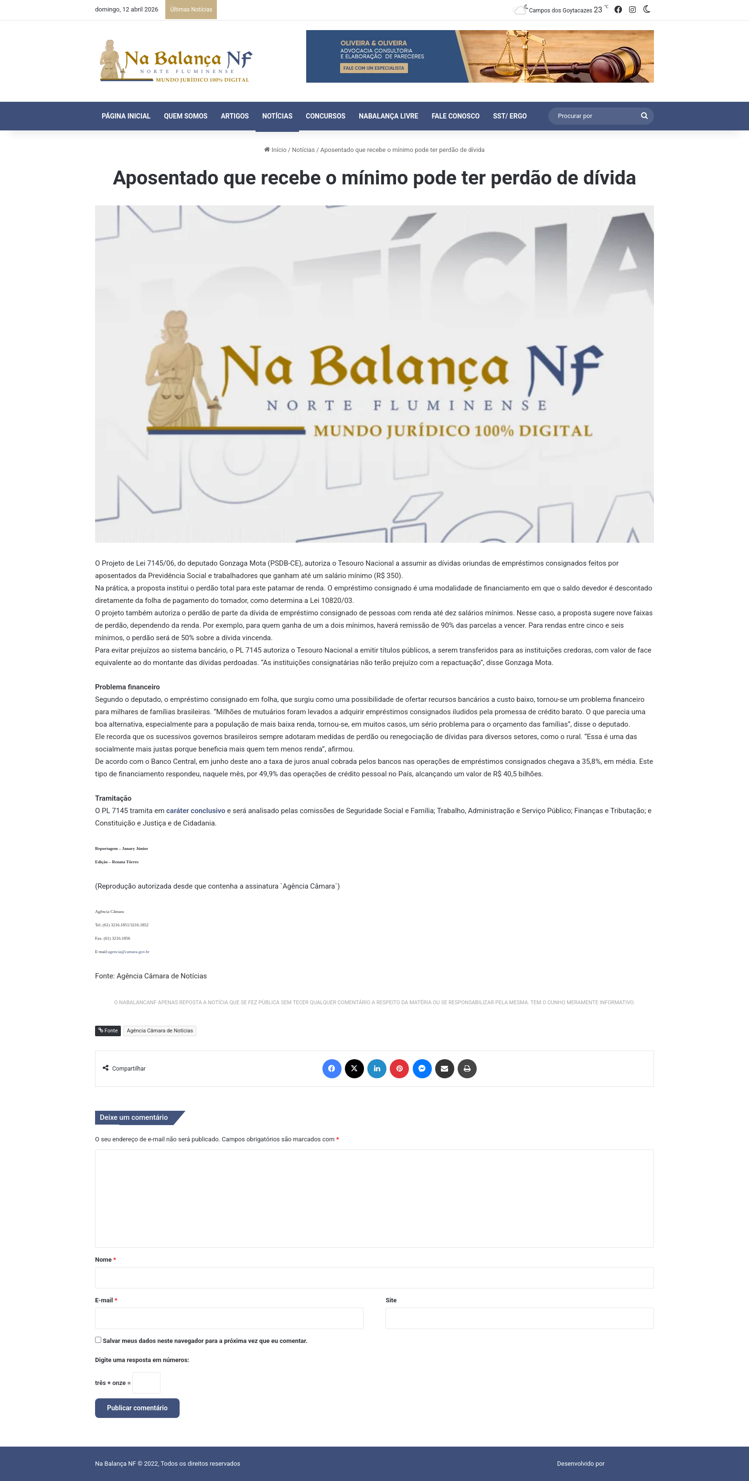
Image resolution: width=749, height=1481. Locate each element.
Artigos (235, 116)
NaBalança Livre (388, 116)
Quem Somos (185, 116)
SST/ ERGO (510, 116)
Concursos (325, 116)
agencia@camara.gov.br (129, 951)
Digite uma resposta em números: (142, 1359)
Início (275, 149)
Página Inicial (126, 116)
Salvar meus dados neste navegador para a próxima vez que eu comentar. (205, 1340)
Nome (105, 1259)
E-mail (106, 1300)
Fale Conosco (456, 116)
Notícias (277, 116)
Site (390, 1300)
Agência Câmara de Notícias (160, 1031)
